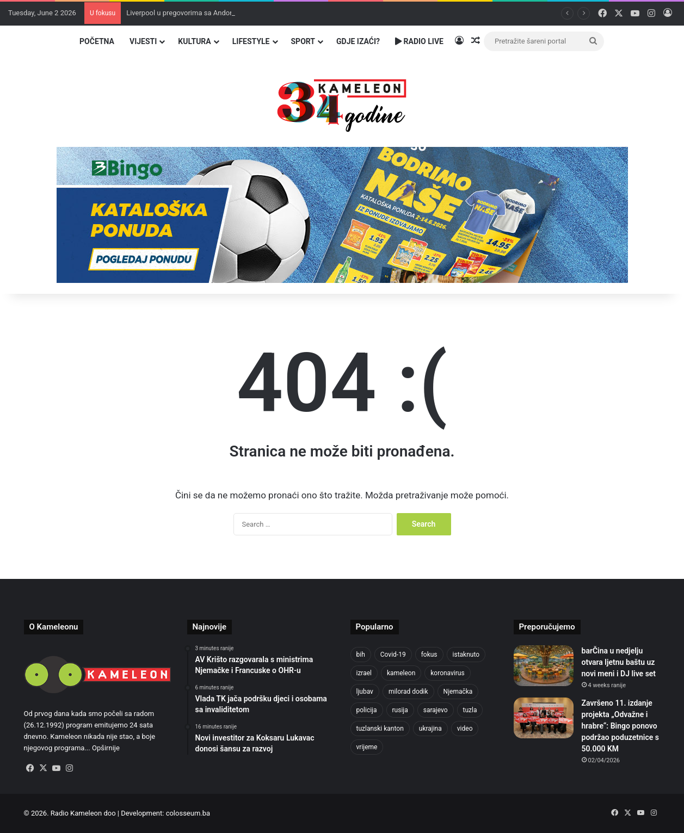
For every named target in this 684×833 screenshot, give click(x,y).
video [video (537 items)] (465, 728)
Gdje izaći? (358, 41)
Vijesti (143, 41)
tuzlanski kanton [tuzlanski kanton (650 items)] (380, 728)
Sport (303, 41)
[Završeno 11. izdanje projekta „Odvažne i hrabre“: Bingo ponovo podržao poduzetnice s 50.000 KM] (544, 718)
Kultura (194, 41)
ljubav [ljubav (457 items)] (364, 691)
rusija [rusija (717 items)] (400, 710)
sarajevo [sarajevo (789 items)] (435, 710)
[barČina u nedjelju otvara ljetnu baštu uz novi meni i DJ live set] (544, 665)
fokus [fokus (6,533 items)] (429, 654)
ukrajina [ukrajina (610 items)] (430, 728)
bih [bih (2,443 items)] (360, 654)
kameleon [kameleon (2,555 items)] (401, 673)
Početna (96, 41)
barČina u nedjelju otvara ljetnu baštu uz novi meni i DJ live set (619, 662)
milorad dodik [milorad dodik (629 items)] (408, 691)
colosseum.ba (188, 813)
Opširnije (106, 748)
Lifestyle (251, 41)
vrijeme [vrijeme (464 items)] (367, 747)
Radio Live (419, 41)
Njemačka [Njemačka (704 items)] (458, 691)
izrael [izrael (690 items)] (364, 673)
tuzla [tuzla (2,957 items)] (470, 710)
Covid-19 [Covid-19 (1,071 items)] (393, 654)
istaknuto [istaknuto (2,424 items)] (466, 654)
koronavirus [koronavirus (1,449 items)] (447, 673)
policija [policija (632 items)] (366, 710)
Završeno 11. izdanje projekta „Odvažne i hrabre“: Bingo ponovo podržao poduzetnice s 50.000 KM (620, 726)
